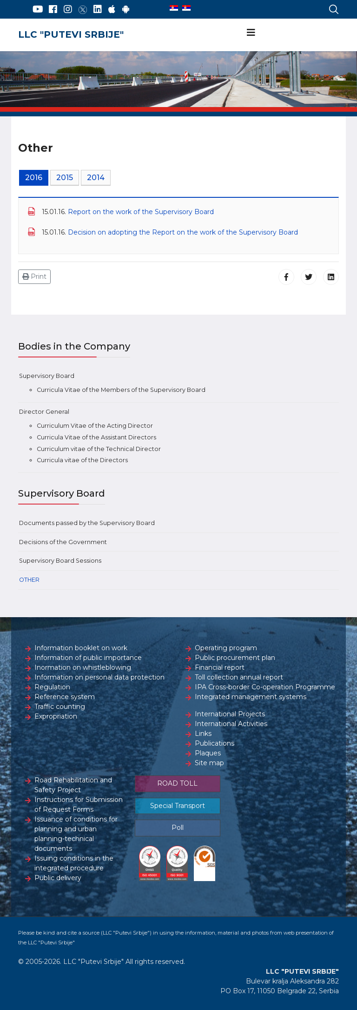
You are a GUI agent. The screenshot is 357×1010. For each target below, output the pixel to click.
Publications (214, 743)
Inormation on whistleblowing (82, 667)
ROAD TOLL (177, 783)
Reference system (64, 697)
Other (29, 579)
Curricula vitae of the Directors (82, 460)
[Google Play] (126, 9)
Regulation (52, 687)
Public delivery (57, 878)
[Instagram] (68, 9)
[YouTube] (38, 9)
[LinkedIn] (97, 9)
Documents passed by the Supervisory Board (87, 522)
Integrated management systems (250, 697)
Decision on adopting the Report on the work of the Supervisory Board (183, 232)
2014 (96, 177)
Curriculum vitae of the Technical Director (99, 448)
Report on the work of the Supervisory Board (141, 212)
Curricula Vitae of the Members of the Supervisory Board (121, 389)
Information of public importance (88, 657)
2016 (33, 177)
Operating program (226, 648)
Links (203, 733)
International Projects (230, 714)
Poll (178, 827)
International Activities (231, 724)
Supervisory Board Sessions (60, 560)
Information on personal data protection (99, 677)
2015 (64, 177)
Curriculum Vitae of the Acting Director (95, 425)
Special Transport (177, 805)
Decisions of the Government (63, 542)
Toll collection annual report (239, 677)
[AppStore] (111, 9)
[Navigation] (251, 33)
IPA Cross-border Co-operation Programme (265, 687)
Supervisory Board (46, 375)
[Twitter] (83, 9)
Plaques (208, 753)
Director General (44, 411)
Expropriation (55, 716)
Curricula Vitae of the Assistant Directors (96, 437)
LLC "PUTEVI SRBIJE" (71, 34)
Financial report (220, 667)
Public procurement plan (235, 657)
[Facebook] (53, 9)
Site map (209, 763)
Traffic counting (59, 706)
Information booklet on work (80, 648)
